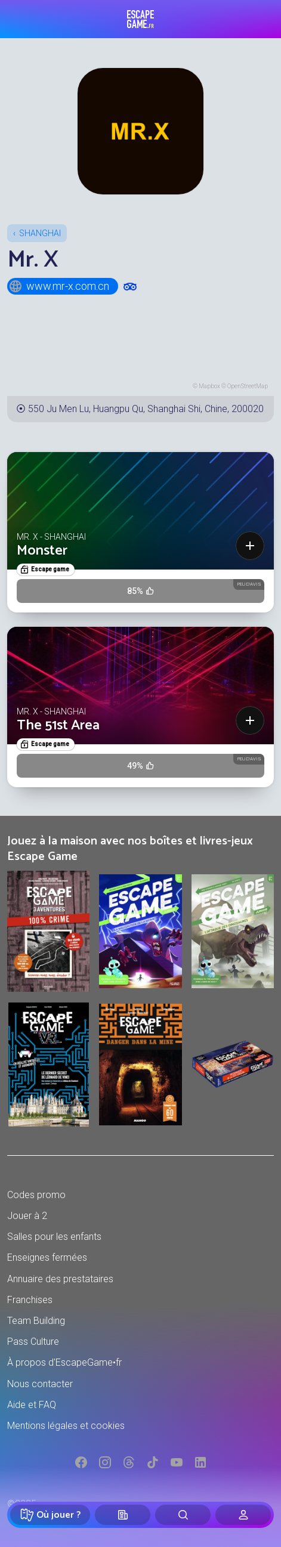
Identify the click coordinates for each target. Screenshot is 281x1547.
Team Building (36, 1320)
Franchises (30, 1299)
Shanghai (40, 233)
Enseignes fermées (47, 1257)
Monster (42, 550)
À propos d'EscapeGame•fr (64, 1362)
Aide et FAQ (31, 1404)
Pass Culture (33, 1341)
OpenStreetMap (247, 386)
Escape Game (140, 19)
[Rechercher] (183, 1515)
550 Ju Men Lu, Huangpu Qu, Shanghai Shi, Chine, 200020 (146, 408)
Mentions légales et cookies (66, 1425)
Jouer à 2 (27, 1215)
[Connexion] (243, 1515)
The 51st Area (58, 725)
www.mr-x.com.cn (58, 286)
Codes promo (36, 1195)
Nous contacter (40, 1384)
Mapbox (209, 386)
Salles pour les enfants (54, 1236)
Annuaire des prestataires (60, 1279)
